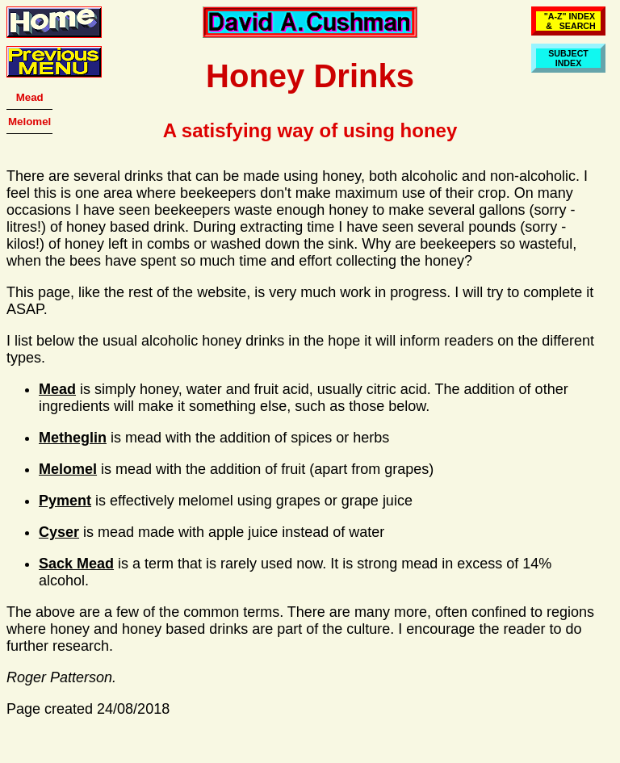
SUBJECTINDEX (568, 58)
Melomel (29, 121)
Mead (30, 97)
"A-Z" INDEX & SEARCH (568, 21)
